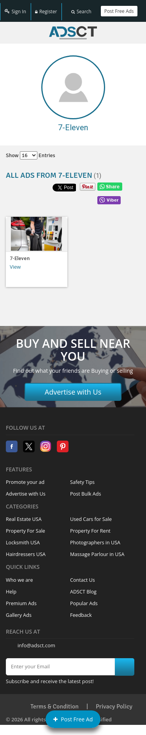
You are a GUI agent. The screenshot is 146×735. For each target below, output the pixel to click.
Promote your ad (25, 478)
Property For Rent (90, 527)
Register (46, 8)
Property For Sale (25, 527)
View (15, 262)
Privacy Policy (114, 702)
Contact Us (82, 575)
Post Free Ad (73, 719)
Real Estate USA (24, 515)
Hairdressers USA (26, 550)
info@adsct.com (36, 641)
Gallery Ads (19, 610)
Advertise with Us (73, 387)
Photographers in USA (95, 538)
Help (11, 587)
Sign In (15, 8)
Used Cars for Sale (91, 515)
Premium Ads (21, 599)
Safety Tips (82, 478)
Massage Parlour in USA (97, 550)
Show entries (30, 151)
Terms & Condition (54, 702)
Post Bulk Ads (85, 489)
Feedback (81, 610)
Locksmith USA (23, 538)
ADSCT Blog (83, 587)
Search (81, 8)
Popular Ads (84, 599)
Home (73, 28)
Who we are (19, 575)
